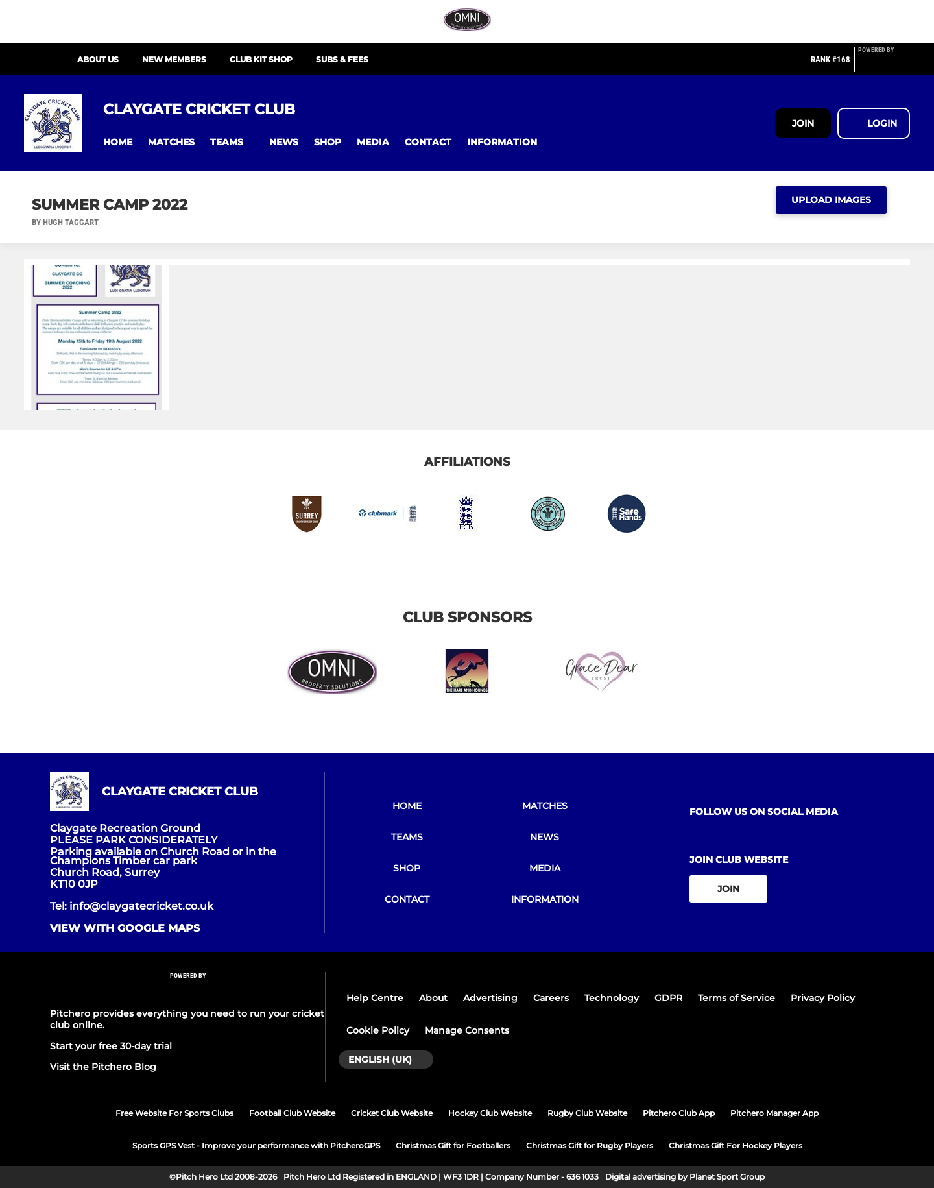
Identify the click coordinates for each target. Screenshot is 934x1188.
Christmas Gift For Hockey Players (735, 1145)
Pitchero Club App (679, 1113)
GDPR (668, 998)
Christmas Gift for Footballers (453, 1145)
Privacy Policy (823, 998)
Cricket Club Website (392, 1113)
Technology (611, 998)
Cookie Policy (377, 1030)
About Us (98, 59)
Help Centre (374, 998)
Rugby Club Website (587, 1113)
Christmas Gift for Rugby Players (589, 1145)
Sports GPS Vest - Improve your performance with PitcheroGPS (256, 1145)
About (433, 998)
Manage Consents (467, 1030)
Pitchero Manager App (774, 1113)
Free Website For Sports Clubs (174, 1113)
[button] (117, 142)
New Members (174, 59)
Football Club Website (292, 1113)
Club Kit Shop (261, 59)
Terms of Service (736, 998)
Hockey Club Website (490, 1113)
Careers (551, 998)
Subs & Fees (342, 59)
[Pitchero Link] (884, 65)
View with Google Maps (125, 928)
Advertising (490, 998)
